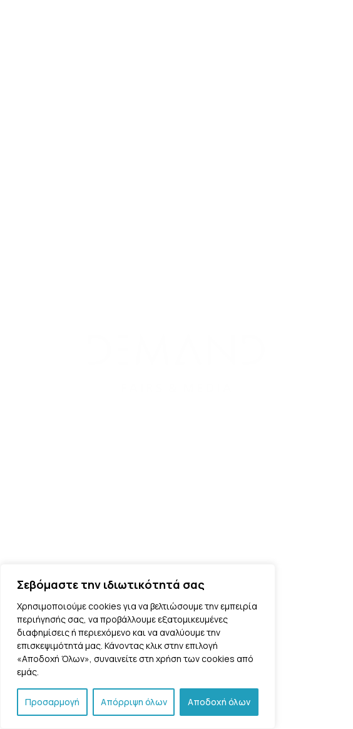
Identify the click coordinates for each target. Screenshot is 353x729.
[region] (137, 646)
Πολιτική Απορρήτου (176, 538)
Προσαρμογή (52, 702)
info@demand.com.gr (193, 396)
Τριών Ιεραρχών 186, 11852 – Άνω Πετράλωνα (177, 328)
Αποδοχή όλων (219, 702)
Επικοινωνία (176, 522)
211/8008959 (188, 345)
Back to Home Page (123, 143)
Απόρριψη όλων (134, 702)
